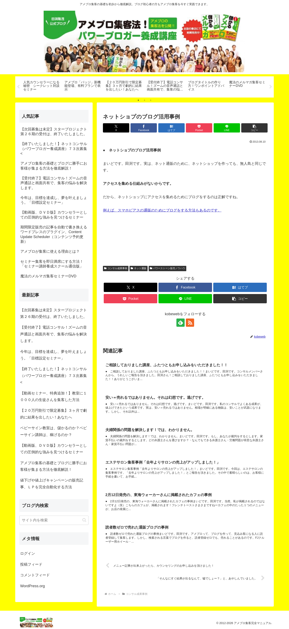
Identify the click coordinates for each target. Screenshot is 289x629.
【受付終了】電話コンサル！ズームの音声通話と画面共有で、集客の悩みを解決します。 (53, 334)
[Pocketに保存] (199, 128)
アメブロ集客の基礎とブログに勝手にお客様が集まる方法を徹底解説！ (53, 466)
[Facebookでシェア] (144, 128)
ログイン (27, 554)
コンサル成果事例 (115, 268)
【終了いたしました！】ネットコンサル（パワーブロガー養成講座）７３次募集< (53, 375)
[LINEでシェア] (227, 128)
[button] (254, 128)
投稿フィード (31, 564)
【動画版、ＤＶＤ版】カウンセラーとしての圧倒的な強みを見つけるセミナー (53, 448)
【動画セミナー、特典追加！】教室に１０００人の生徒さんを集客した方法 (53, 396)
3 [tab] (151, 100)
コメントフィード (35, 575)
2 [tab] (144, 100)
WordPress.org (32, 586)
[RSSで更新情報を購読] (190, 323)
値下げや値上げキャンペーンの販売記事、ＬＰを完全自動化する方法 (51, 483)
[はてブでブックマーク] (171, 128)
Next (271, 87)
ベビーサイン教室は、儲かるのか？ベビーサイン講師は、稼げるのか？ (53, 431)
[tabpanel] (41, 86)
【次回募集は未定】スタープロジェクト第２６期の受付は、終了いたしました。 (53, 313)
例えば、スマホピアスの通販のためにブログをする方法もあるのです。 (162, 210)
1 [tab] (138, 100)
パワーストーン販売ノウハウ (167, 268)
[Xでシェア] (116, 128)
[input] (54, 520)
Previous (18, 87)
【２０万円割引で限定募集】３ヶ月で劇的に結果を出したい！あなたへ (53, 413)
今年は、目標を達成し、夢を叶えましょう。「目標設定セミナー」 (53, 355)
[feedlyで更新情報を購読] (180, 323)
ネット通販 (138, 268)
